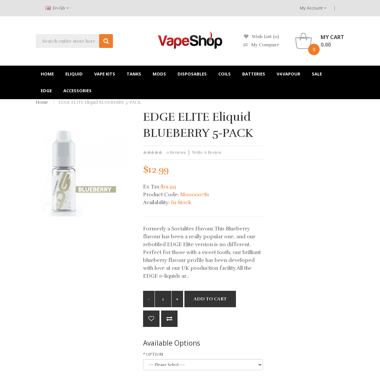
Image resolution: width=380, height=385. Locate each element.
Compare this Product (169, 318)
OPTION (154, 354)
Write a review (207, 153)
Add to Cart (210, 299)
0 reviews (176, 153)
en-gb (57, 8)
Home (42, 102)
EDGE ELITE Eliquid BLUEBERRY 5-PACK (99, 102)
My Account (313, 8)
